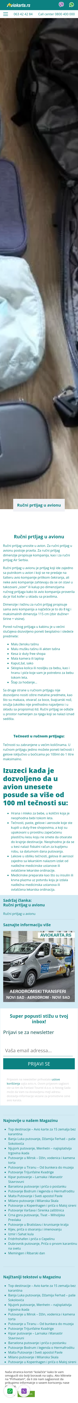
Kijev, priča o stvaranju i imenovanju (35, 1229)
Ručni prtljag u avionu (19, 914)
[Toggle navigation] (5, 14)
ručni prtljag (43, 604)
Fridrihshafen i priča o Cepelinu (31, 1239)
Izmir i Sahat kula (21, 1234)
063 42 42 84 (23, 14)
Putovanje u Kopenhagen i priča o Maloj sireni (42, 1205)
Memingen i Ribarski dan (26, 1253)
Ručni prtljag (12, 568)
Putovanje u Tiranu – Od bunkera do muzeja (41, 1167)
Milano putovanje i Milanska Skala (33, 1201)
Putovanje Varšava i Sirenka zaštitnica (36, 1210)
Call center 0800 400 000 (56, 14)
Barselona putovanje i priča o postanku (37, 1186)
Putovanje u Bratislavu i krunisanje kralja (38, 1224)
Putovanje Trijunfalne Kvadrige (31, 1172)
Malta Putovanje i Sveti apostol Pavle (35, 1196)
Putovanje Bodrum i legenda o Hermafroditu (41, 1191)
